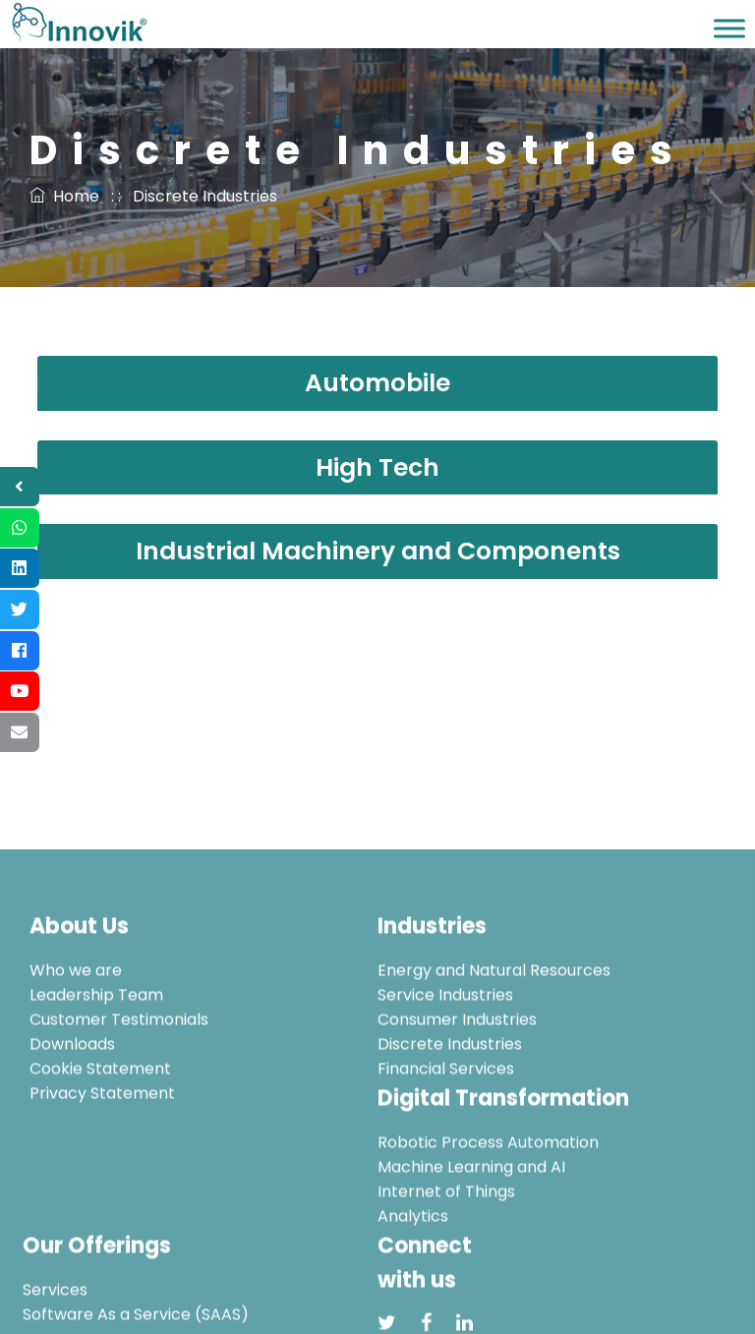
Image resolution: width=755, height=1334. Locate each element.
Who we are (75, 1029)
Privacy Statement (102, 1152)
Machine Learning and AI (471, 1226)
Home (64, 196)
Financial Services (446, 1128)
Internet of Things (446, 1251)
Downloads (72, 1103)
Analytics (413, 1275)
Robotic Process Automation (488, 1201)
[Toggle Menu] (729, 28)
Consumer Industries (457, 1079)
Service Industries (445, 1054)
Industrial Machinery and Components (378, 551)
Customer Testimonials (118, 1079)
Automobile (377, 383)
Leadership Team (96, 1054)
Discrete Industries (450, 1103)
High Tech (377, 467)
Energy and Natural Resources (494, 1029)
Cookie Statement (100, 1128)
